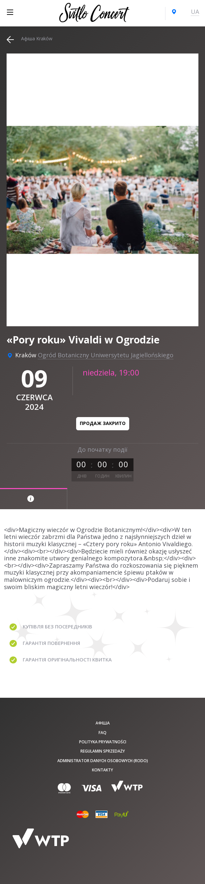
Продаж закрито (103, 423)
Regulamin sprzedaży (102, 751)
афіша (103, 723)
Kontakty (102, 770)
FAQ (102, 732)
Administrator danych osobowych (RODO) (102, 760)
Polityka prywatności (102, 742)
